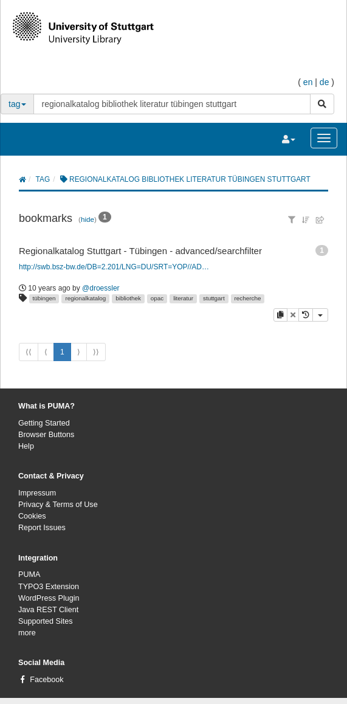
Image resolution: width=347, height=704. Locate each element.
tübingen (44, 298)
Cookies (32, 516)
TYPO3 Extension (48, 586)
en (308, 82)
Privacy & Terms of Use (58, 504)
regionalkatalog (85, 298)
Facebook (46, 679)
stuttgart (214, 298)
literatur (183, 298)
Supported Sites (45, 621)
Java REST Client (48, 610)
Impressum (37, 493)
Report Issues (42, 527)
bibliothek (128, 298)
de (324, 82)
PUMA (29, 574)
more (27, 633)
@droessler (101, 288)
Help (26, 446)
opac (157, 298)
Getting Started (44, 423)
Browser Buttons (46, 434)
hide (87, 219)
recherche (248, 298)
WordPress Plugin (49, 598)
